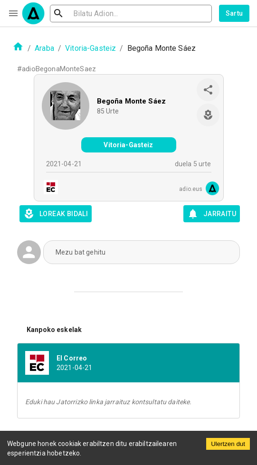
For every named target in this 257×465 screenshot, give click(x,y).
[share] (208, 89)
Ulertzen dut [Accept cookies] (228, 443)
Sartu (234, 13)
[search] (130, 13)
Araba (44, 48)
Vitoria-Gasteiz (90, 48)
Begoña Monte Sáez (131, 101)
